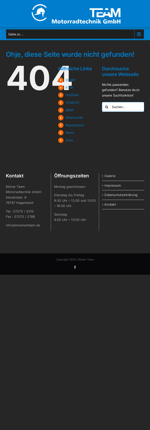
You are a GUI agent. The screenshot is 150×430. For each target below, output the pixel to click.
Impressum (112, 185)
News (70, 133)
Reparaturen (75, 125)
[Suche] (107, 107)
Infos (69, 140)
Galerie (109, 176)
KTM (69, 87)
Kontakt (110, 204)
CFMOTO (72, 103)
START (71, 80)
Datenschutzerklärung (121, 195)
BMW (70, 110)
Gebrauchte (74, 117)
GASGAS (72, 95)
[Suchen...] (123, 107)
